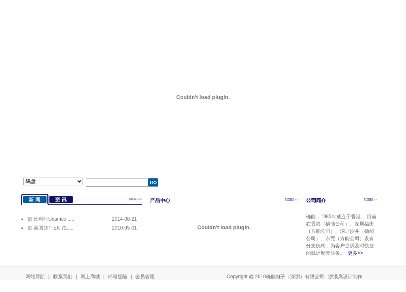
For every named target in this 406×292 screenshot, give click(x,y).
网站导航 (35, 276)
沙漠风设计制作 (345, 276)
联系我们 (62, 276)
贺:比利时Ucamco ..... (51, 219)
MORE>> (135, 199)
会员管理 (145, 276)
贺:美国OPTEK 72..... (50, 228)
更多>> (355, 253)
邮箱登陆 (117, 276)
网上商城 (90, 276)
